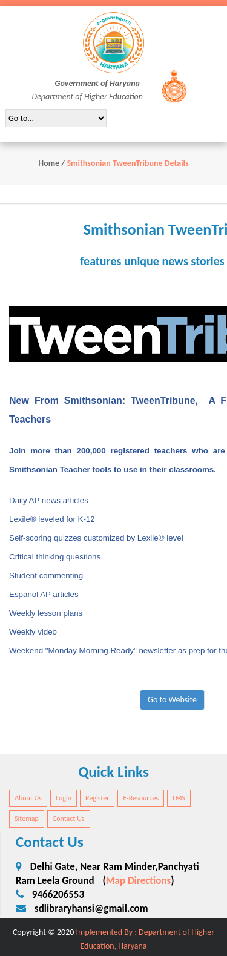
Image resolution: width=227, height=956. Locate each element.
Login (63, 798)
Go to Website (172, 699)
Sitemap (27, 818)
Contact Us (69, 818)
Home (48, 163)
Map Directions (138, 880)
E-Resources (141, 798)
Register (97, 798)
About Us (28, 798)
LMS (179, 798)
